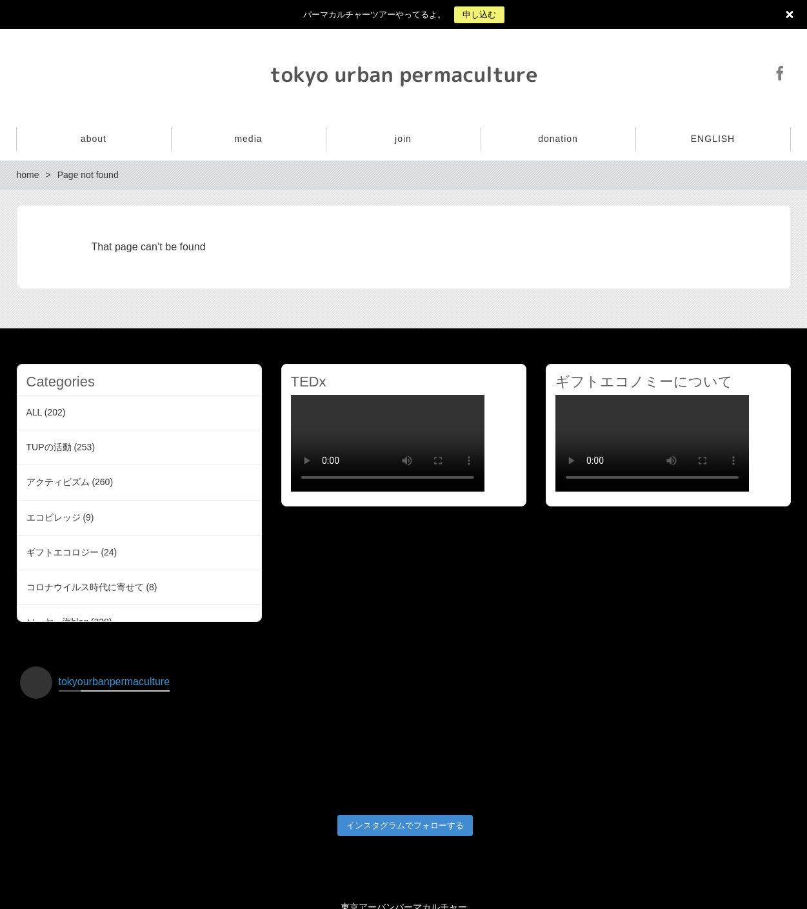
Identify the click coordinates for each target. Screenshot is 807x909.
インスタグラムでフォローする (405, 812)
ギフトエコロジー (62, 552)
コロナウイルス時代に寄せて (85, 587)
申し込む (479, 14)
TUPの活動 (49, 447)
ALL (34, 412)
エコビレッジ (53, 517)
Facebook (780, 73)
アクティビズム (58, 482)
